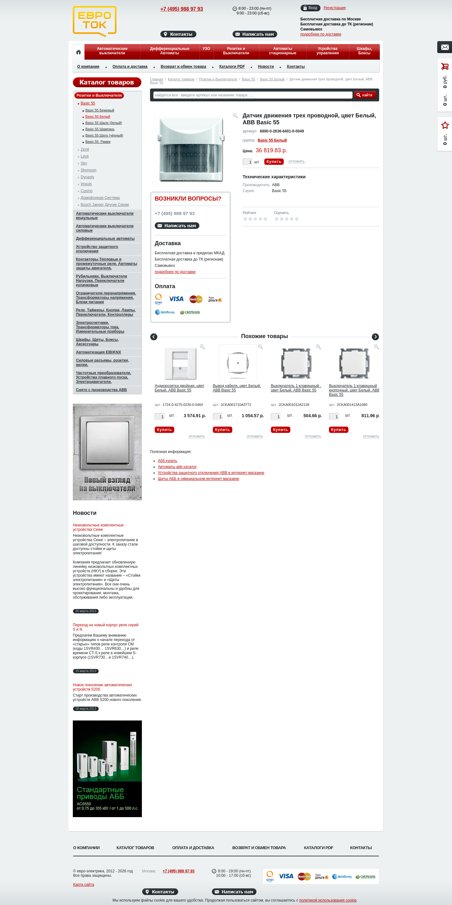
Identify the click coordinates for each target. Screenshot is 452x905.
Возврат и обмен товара (183, 66)
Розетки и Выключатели (236, 50)
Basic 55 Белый (272, 79)
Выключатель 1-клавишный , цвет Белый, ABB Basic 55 (296, 388)
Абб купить (167, 461)
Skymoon (88, 170)
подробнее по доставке (320, 34)
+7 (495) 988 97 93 (175, 9)
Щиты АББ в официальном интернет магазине (198, 479)
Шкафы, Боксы (364, 50)
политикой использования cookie (328, 900)
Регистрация (335, 8)
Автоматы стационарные (282, 50)
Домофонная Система (100, 198)
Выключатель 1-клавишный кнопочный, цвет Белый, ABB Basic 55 (354, 390)
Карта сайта (83, 884)
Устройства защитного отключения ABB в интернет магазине (211, 473)
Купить (274, 161)
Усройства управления (327, 50)
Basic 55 (248, 79)
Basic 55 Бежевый (99, 110)
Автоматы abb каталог (177, 467)
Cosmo (87, 191)
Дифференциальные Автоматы (169, 50)
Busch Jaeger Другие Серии (105, 204)
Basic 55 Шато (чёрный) (104, 135)
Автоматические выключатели (112, 50)
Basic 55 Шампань (100, 129)
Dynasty (87, 177)
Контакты (296, 66)
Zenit (85, 149)
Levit (85, 156)
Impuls (86, 184)
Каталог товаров (181, 79)
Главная (156, 79)
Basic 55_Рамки (97, 141)
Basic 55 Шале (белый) (103, 123)
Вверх (403, 885)
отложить (296, 161)
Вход (313, 8)
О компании (88, 66)
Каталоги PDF (232, 66)
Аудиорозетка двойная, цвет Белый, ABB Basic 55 (179, 388)
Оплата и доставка (130, 66)
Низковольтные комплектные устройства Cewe (98, 527)
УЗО (206, 48)
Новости (266, 66)
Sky (84, 163)
